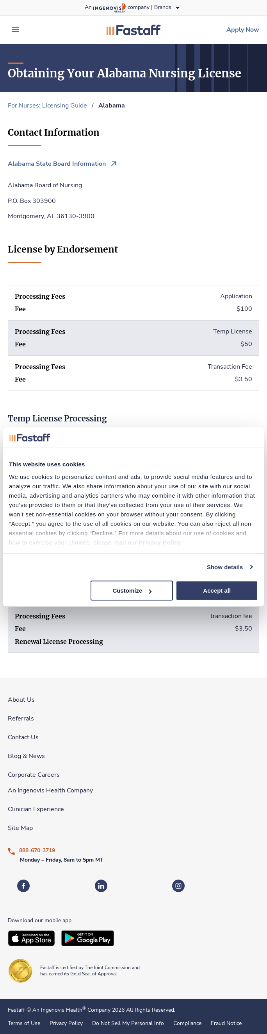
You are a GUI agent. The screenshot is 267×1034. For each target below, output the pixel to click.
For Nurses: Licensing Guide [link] (47, 105)
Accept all (217, 590)
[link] (133, 29)
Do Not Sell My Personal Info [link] (128, 1023)
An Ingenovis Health (58, 1010)
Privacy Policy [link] (66, 1023)
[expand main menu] (15, 30)
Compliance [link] (187, 1023)
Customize (132, 590)
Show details (225, 567)
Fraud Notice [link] (226, 1023)
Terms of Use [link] (24, 1023)
